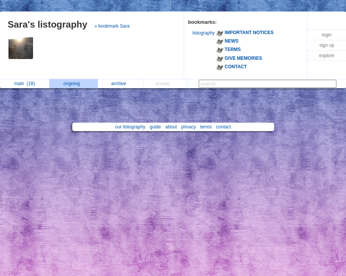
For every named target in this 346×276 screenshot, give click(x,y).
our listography (130, 127)
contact (223, 127)
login (326, 35)
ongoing (73, 83)
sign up (326, 45)
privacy (188, 127)
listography (204, 33)
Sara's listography (47, 24)
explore (326, 55)
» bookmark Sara (112, 26)
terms (206, 127)
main (24, 83)
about (171, 127)
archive (120, 83)
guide (155, 127)
